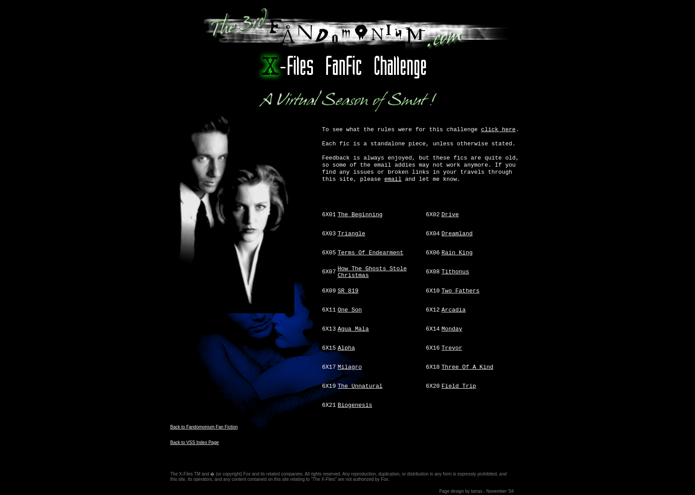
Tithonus (455, 272)
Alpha (346, 348)
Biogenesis (355, 405)
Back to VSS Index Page (194, 442)
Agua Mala (353, 329)
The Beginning (360, 214)
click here (498, 129)
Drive (450, 214)
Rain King (456, 252)
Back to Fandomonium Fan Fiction (204, 427)
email (393, 179)
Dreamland (456, 233)
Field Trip (458, 386)
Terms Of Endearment (370, 252)
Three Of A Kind (467, 367)
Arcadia (453, 310)
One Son (350, 310)
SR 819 (348, 291)
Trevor (451, 348)
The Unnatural (360, 386)
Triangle (351, 233)
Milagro (350, 367)
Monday (451, 329)
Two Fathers (460, 291)
